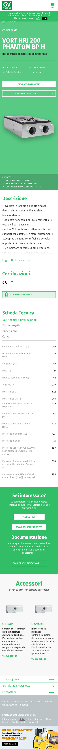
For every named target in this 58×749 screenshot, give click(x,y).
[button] (29, 93)
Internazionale (9, 719)
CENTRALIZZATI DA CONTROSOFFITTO (23, 186)
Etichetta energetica (17, 295)
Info (38, 18)
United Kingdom (35, 719)
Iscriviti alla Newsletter (28, 686)
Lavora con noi (19, 701)
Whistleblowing (9, 705)
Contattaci (29, 517)
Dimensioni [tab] (9, 331)
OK (45, 18)
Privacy (48, 701)
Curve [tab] (5, 336)
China (49, 719)
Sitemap (24, 705)
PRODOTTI (7, 177)
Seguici (5, 701)
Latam (5, 722)
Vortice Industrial (29, 722)
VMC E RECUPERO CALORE (18, 180)
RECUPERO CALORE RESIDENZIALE (21, 183)
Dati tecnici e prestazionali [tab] (19, 320)
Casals (14, 722)
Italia (22, 719)
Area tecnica (36, 701)
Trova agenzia (28, 679)
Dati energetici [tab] (11, 325)
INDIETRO (11, 22)
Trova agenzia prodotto (29, 84)
